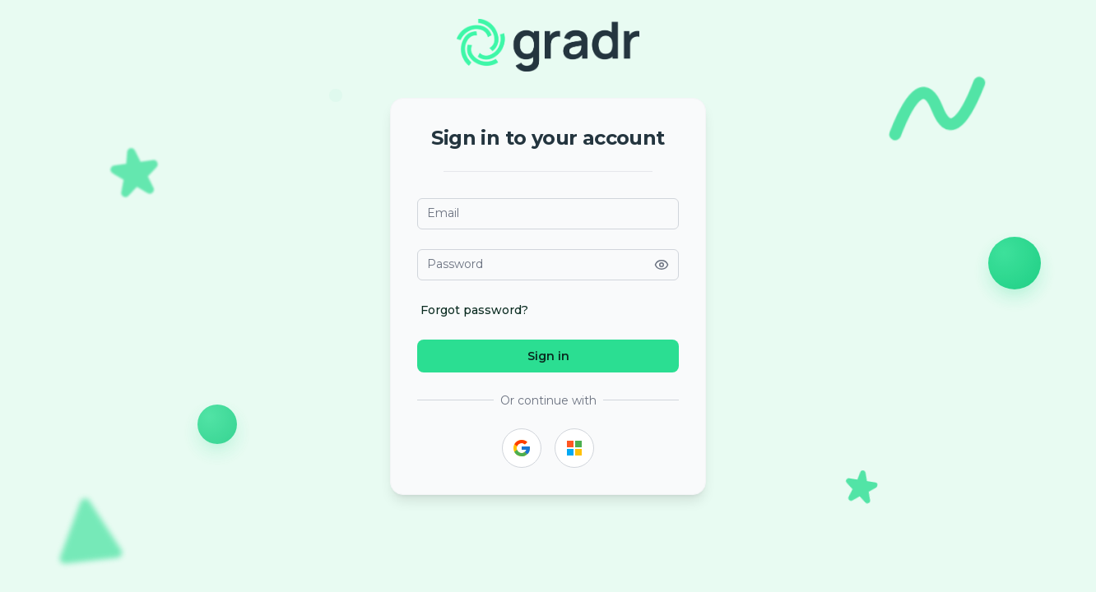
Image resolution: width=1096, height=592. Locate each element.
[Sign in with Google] (521, 448)
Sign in (548, 356)
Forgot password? (474, 310)
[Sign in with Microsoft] (574, 448)
